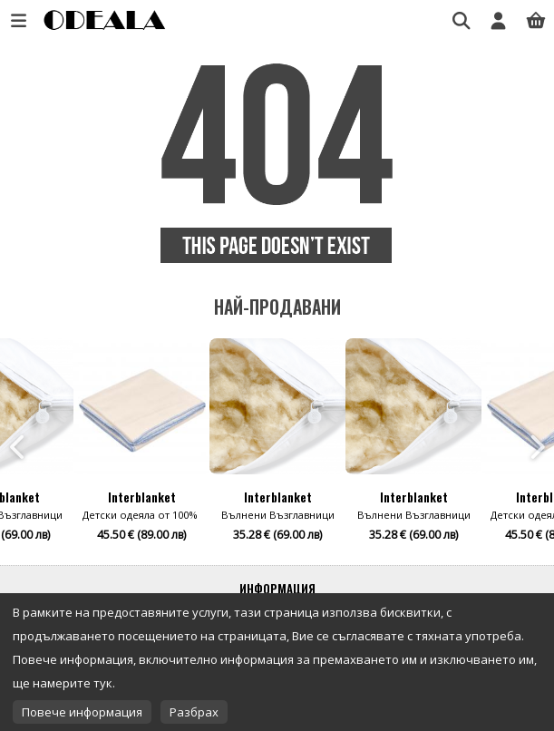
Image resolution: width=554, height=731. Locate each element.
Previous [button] (18, 447)
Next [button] (536, 447)
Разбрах (194, 712)
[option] (277, 447)
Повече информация (82, 712)
